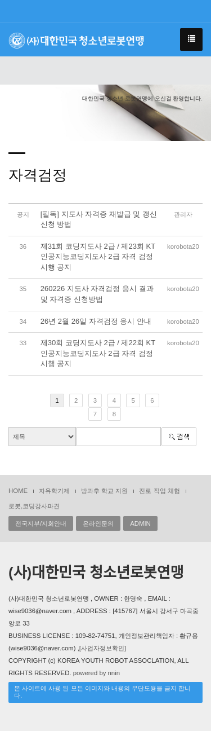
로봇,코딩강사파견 (34, 506)
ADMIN (140, 523)
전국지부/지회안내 (40, 523)
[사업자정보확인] (102, 648)
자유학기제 (54, 490)
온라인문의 (98, 523)
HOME (18, 490)
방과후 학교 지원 (104, 490)
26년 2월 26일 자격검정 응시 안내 (96, 321)
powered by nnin (96, 673)
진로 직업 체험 (159, 490)
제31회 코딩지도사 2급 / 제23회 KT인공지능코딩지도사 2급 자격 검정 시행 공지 (98, 256)
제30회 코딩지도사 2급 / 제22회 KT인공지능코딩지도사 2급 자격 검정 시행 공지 (98, 353)
